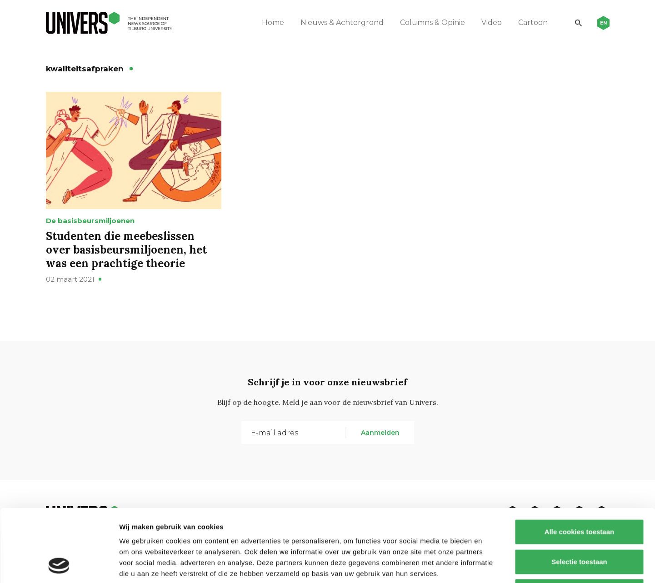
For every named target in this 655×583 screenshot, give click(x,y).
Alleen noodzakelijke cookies (579, 523)
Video (491, 22)
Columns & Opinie (432, 22)
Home (273, 22)
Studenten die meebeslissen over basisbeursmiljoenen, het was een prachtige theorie (126, 249)
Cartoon (533, 22)
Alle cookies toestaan (579, 464)
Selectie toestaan (579, 494)
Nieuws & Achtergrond (342, 22)
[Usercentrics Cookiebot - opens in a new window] (59, 565)
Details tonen (491, 565)
